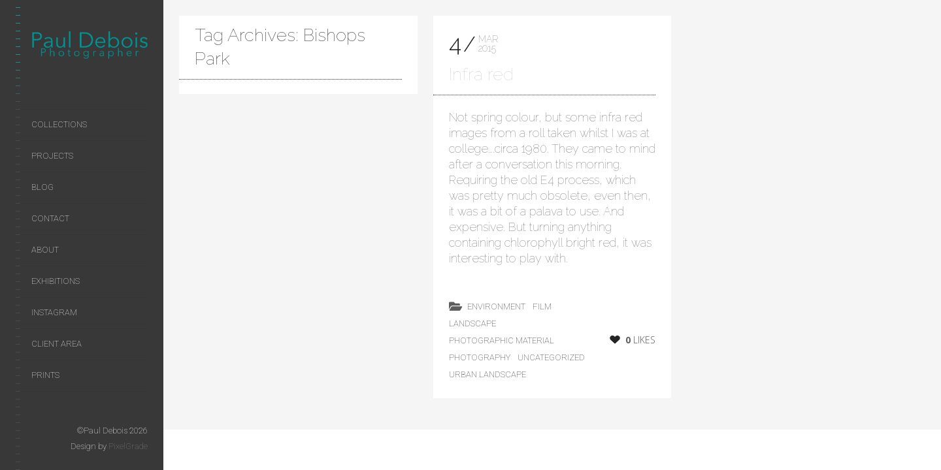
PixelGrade (128, 446)
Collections (59, 124)
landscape (472, 323)
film (542, 306)
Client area (56, 344)
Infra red (481, 74)
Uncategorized (551, 357)
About (45, 250)
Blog (42, 187)
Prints (45, 375)
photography (479, 357)
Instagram (54, 312)
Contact (50, 218)
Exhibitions (55, 281)
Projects (52, 156)
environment (496, 306)
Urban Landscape (487, 374)
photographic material (501, 340)
